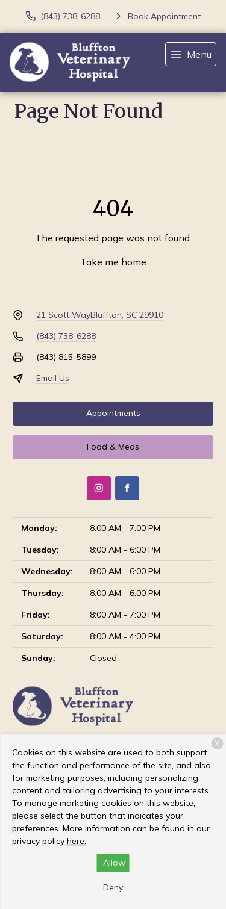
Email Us (52, 378)
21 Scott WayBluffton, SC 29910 (99, 314)
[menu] (190, 54)
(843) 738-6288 (66, 335)
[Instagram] (99, 488)
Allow (114, 862)
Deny (113, 887)
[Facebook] (127, 488)
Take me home (113, 262)
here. (76, 841)
